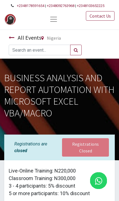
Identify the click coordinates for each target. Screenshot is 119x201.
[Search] (76, 50)
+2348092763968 (60, 6)
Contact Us (100, 16)
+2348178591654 (30, 6)
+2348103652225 (90, 6)
